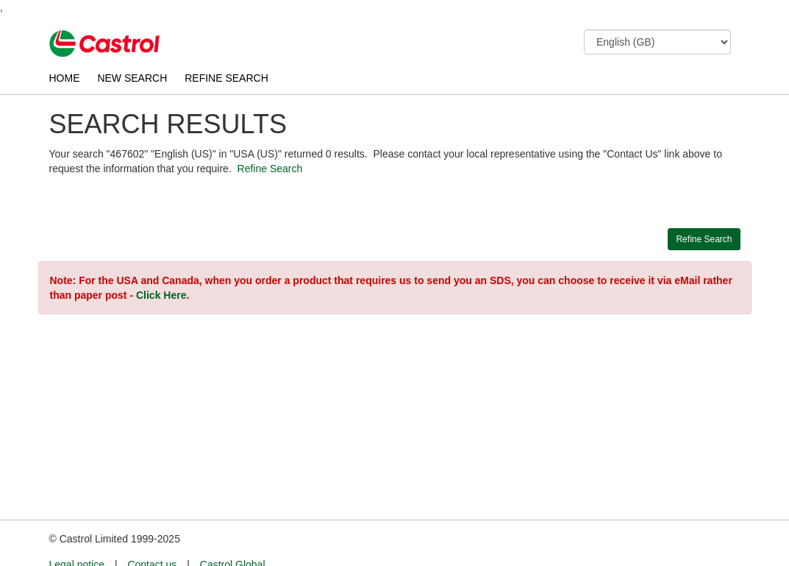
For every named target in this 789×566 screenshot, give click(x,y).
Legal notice (77, 537)
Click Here (161, 295)
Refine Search (270, 168)
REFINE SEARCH (226, 78)
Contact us (151, 537)
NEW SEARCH (132, 78)
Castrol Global (232, 537)
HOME (64, 78)
